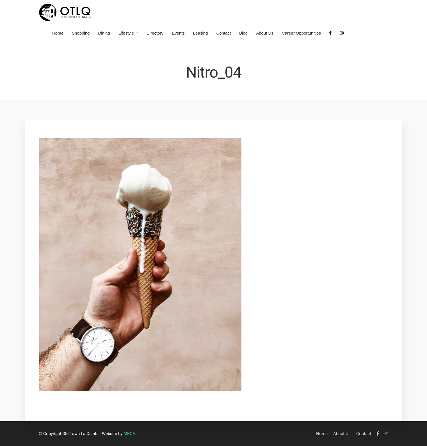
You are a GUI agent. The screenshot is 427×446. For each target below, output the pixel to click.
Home (57, 33)
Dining (104, 33)
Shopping (81, 33)
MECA (129, 433)
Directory (155, 33)
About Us (264, 33)
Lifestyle (126, 33)
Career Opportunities (301, 33)
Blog (243, 33)
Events (178, 33)
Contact (223, 33)
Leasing (200, 33)
